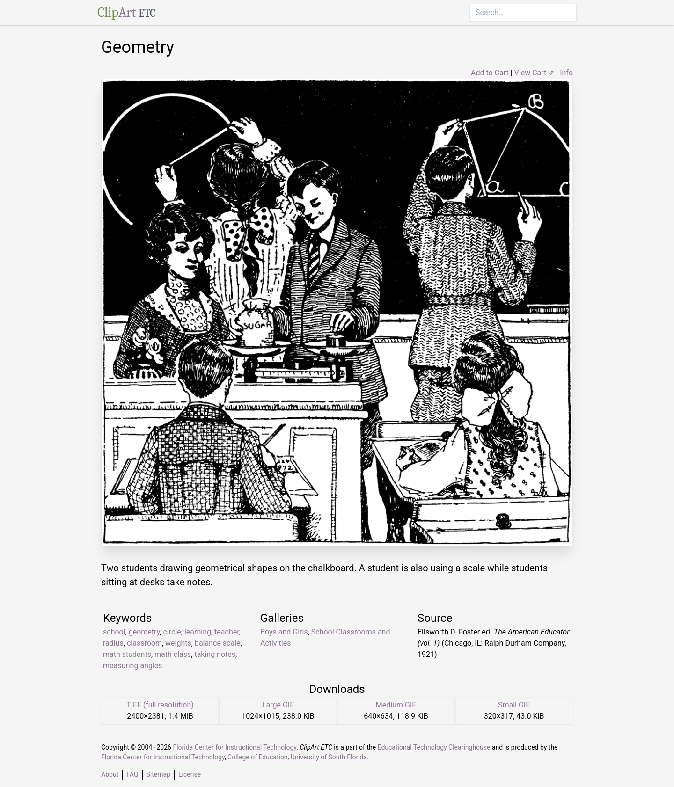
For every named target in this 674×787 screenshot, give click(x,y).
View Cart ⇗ (534, 72)
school (114, 631)
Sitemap (158, 774)
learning (197, 631)
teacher (226, 631)
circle (172, 631)
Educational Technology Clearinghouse (434, 747)
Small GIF (514, 704)
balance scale (218, 643)
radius (113, 643)
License (189, 774)
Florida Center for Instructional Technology (234, 747)
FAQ (132, 774)
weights (178, 643)
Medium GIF (396, 704)
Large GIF (278, 704)
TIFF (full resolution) (160, 704)
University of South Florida (329, 757)
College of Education (257, 757)
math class (172, 654)
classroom (144, 643)
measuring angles (132, 665)
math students (127, 654)
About (109, 774)
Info (566, 72)
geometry (144, 631)
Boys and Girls (284, 631)
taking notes (214, 654)
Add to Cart (490, 72)
